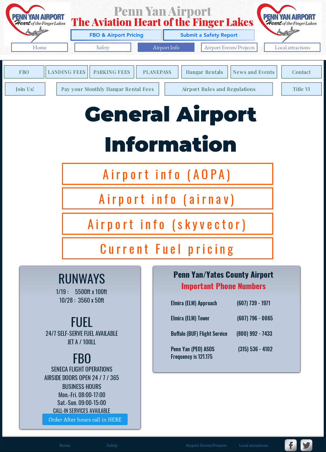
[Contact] (301, 71)
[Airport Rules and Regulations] (219, 89)
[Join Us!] (25, 89)
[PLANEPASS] (157, 71)
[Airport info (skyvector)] (167, 224)
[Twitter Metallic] (306, 445)
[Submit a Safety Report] (209, 35)
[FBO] (24, 71)
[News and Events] (254, 71)
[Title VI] (301, 89)
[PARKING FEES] (112, 71)
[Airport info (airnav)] (167, 198)
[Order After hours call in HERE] (85, 419)
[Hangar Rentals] (204, 71)
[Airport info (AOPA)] (167, 174)
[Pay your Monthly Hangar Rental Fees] (107, 89)
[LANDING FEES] (67, 71)
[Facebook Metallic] (291, 445)
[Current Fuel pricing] (167, 248)
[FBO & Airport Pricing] (116, 35)
